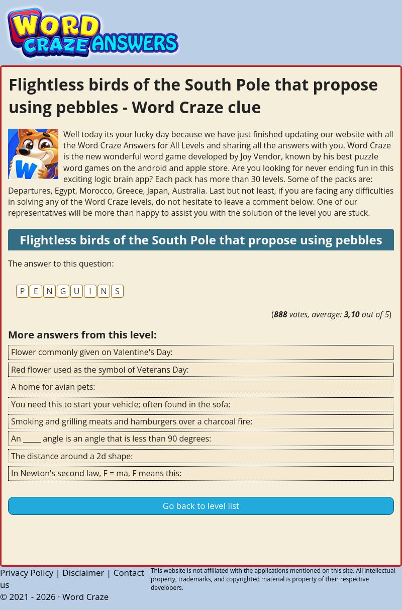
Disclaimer (83, 572)
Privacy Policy (26, 572)
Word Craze (85, 596)
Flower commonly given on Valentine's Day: (92, 352)
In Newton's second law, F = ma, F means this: (96, 473)
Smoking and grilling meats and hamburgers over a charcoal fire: (131, 421)
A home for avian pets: (53, 386)
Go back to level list (201, 505)
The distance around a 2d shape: (72, 456)
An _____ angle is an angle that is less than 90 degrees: (111, 438)
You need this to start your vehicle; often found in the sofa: (120, 404)
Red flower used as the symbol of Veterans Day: (100, 369)
